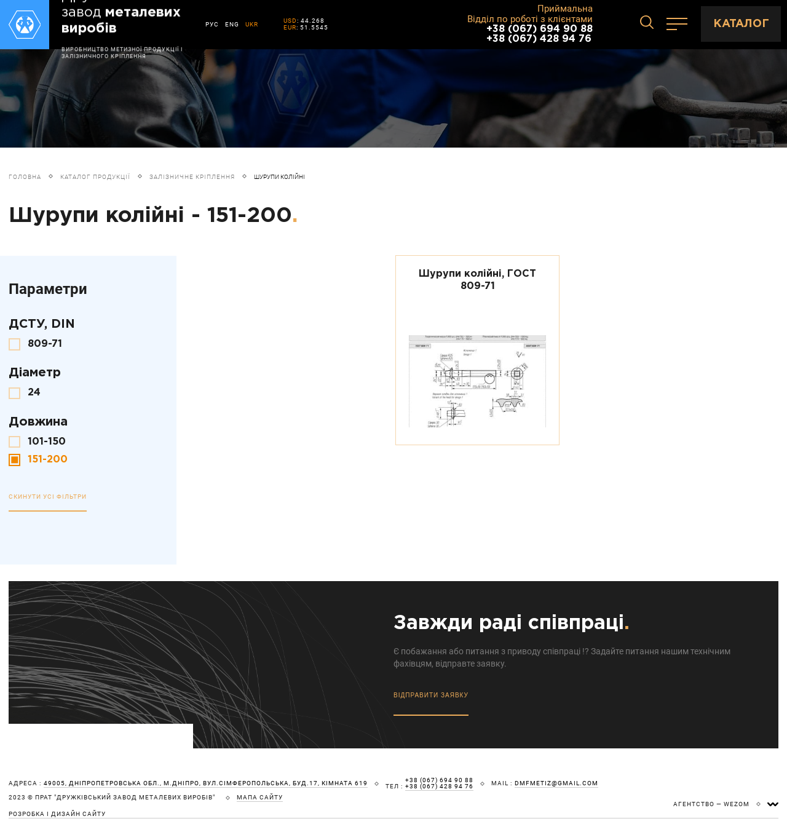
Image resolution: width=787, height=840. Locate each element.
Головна (25, 176)
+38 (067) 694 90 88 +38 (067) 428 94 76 (539, 34)
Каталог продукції (95, 176)
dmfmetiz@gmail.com (556, 783)
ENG (232, 24)
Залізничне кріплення (192, 176)
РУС (212, 24)
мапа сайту (260, 797)
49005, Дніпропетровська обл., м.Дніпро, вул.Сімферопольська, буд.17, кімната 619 (206, 783)
